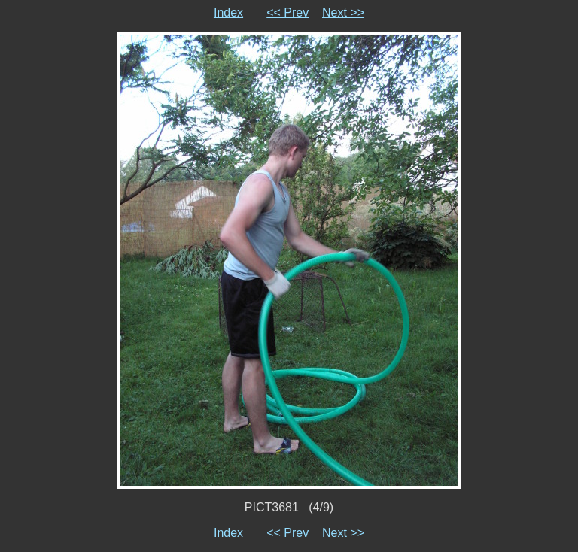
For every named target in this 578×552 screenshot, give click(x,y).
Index (228, 12)
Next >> (343, 12)
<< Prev (287, 12)
